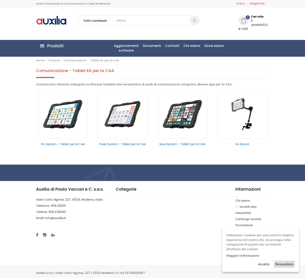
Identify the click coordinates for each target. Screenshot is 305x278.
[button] (96, 20)
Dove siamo (214, 45)
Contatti (172, 45)
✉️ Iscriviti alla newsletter (246, 210)
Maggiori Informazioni (242, 255)
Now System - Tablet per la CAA (182, 144)
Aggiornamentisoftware (126, 48)
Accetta (263, 264)
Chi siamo (191, 45)
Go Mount (242, 144)
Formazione (244, 225)
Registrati (257, 3)
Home (40, 60)
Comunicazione (75, 60)
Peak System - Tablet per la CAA (122, 144)
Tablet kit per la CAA (104, 60)
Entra (240, 3)
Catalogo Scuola (248, 219)
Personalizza (284, 264)
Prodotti (54, 60)
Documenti (152, 45)
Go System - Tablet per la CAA (63, 144)
